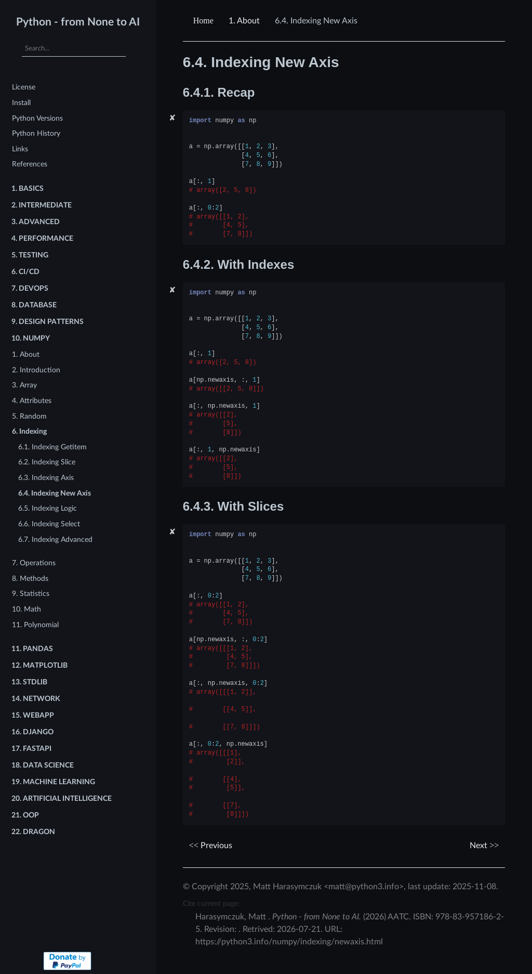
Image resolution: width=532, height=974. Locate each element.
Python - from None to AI (78, 22)
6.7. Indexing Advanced (55, 539)
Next (484, 845)
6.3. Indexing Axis (46, 478)
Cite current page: (211, 903)
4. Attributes (31, 401)
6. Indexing (29, 431)
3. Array (24, 385)
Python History (36, 133)
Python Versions (37, 118)
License (23, 87)
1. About (25, 354)
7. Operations (34, 563)
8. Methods (30, 578)
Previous (210, 845)
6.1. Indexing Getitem (52, 447)
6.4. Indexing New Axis (54, 493)
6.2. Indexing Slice (46, 462)
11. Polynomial (35, 625)
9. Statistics (30, 594)
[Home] (204, 21)
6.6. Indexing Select (49, 524)
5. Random (29, 416)
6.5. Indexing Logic (47, 508)
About (244, 21)
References (29, 164)
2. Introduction (36, 370)
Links (20, 149)
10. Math (26, 609)
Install (21, 103)
